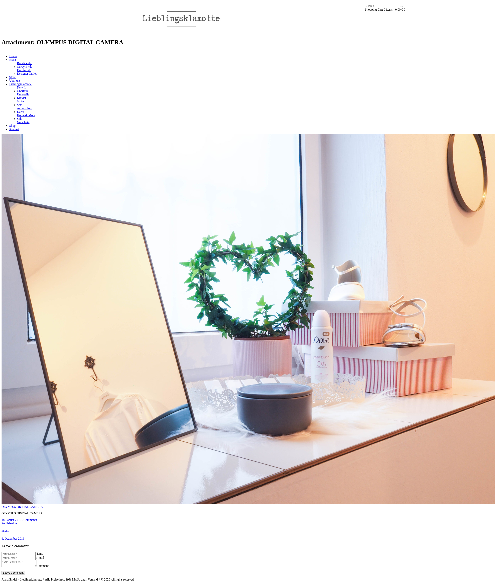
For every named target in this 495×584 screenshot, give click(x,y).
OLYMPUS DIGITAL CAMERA (22, 506)
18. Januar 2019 (11, 520)
